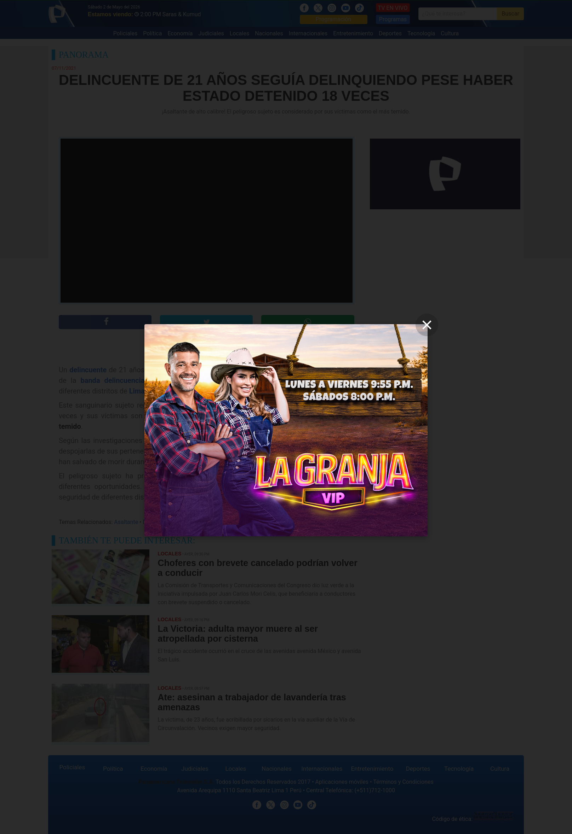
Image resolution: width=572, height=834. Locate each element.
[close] (427, 325)
